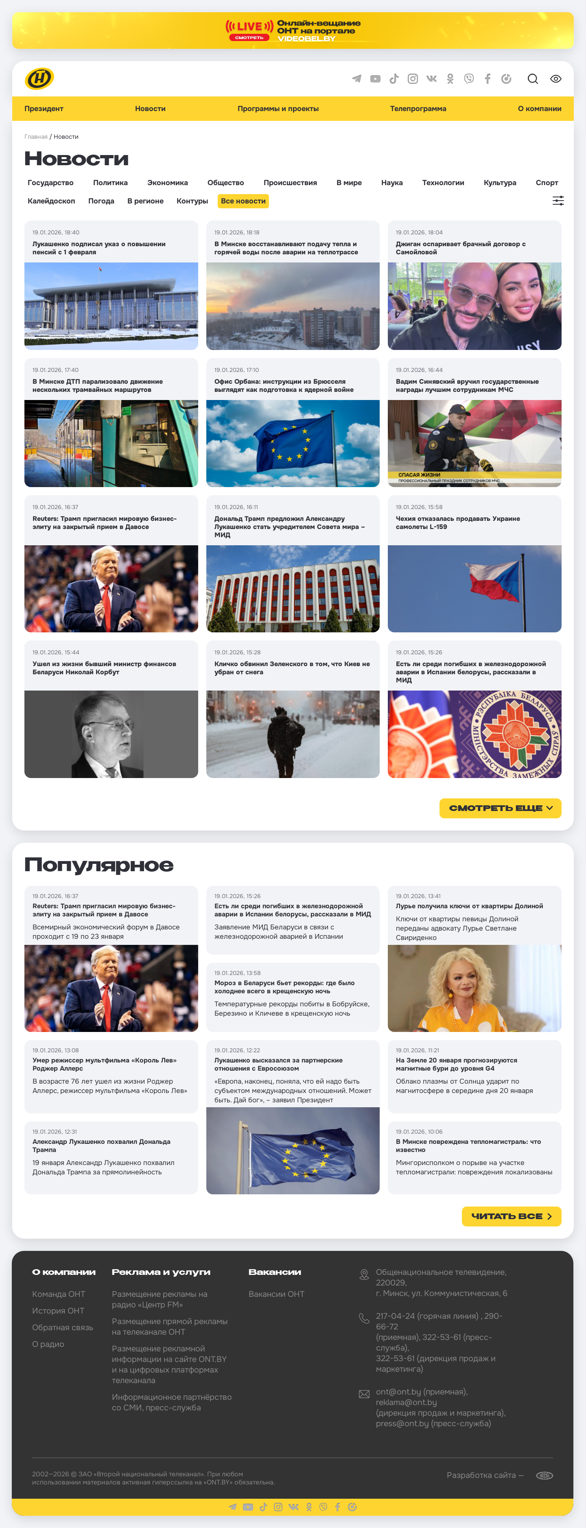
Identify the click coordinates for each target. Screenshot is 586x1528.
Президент (43, 109)
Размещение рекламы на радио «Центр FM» (160, 1299)
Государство (51, 182)
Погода (101, 201)
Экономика (167, 182)
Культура (500, 182)
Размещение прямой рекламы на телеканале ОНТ (170, 1326)
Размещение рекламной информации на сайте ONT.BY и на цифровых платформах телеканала (169, 1365)
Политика (110, 182)
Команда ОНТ (58, 1294)
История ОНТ (58, 1311)
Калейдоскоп (51, 201)
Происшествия (290, 182)
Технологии (443, 182)
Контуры (192, 201)
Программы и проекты (278, 109)
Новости (150, 109)
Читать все (507, 1217)
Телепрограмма (418, 109)
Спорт (547, 182)
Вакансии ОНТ (276, 1294)
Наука (392, 182)
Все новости (243, 201)
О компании (540, 109)
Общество (226, 182)
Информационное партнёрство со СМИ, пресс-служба (172, 1402)
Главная (36, 137)
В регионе (145, 201)
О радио (48, 1344)
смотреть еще (495, 809)
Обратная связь (62, 1328)
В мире (349, 182)
